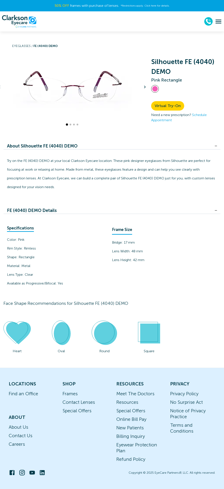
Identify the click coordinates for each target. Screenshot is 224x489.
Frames (70, 393)
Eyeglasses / (22, 46)
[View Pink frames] (155, 89)
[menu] (218, 21)
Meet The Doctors (135, 393)
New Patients (130, 427)
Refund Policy (130, 459)
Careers (17, 444)
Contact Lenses (79, 402)
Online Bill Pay (131, 419)
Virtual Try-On (168, 105)
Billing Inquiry (130, 436)
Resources (127, 402)
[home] (19, 21)
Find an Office (23, 393)
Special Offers (77, 410)
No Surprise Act (186, 402)
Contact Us (20, 435)
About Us (18, 427)
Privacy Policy (184, 393)
